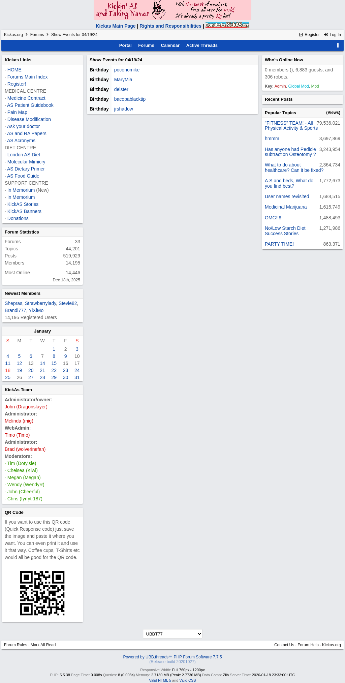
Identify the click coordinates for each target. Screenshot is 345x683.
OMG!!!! (273, 217)
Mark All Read (43, 645)
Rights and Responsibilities (170, 26)
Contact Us (284, 645)
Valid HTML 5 (160, 680)
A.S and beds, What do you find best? (289, 183)
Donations (18, 218)
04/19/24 (133, 59)
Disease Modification (29, 119)
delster (121, 89)
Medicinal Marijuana (286, 207)
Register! (16, 84)
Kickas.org (13, 34)
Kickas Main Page (115, 26)
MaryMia (123, 79)
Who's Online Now (284, 59)
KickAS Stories (23, 204)
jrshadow (123, 109)
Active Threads (202, 45)
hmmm (272, 138)
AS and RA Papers (26, 133)
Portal (125, 45)
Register (309, 34)
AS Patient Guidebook (30, 105)
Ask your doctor (23, 126)
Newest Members (22, 293)
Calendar (170, 45)
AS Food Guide (23, 176)
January (42, 331)
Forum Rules (15, 645)
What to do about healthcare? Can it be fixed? (294, 167)
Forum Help (308, 645)
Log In (332, 34)
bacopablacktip (130, 99)
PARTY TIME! (279, 244)
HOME (14, 69)
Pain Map (17, 112)
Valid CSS (187, 680)
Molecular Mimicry (26, 161)
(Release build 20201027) (172, 661)
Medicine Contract (26, 98)
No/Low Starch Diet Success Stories (285, 230)
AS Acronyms (21, 140)
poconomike (127, 69)
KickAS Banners (24, 211)
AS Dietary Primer (26, 169)
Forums (37, 34)
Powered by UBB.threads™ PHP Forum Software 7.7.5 (172, 657)
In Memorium (21, 190)
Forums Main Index (27, 77)
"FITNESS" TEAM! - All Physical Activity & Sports (291, 125)
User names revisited (287, 196)
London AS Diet (23, 154)
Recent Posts (278, 99)
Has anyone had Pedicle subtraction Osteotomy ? (290, 152)
